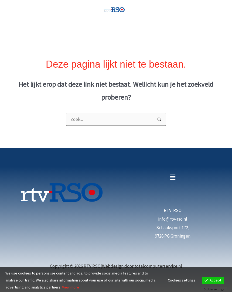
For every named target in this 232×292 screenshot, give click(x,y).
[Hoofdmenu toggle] (116, 27)
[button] (172, 177)
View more (70, 287)
